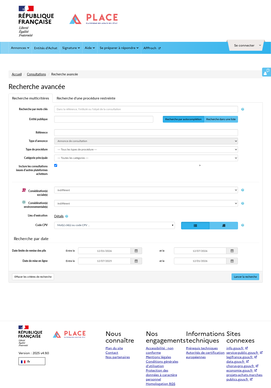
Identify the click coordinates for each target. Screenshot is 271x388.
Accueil (17, 74)
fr (25, 361)
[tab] (30, 98)
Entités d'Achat (45, 48)
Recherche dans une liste (221, 119)
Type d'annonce (38, 141)
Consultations (36, 74)
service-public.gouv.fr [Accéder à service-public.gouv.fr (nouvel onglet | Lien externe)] (244, 352)
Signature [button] (71, 47)
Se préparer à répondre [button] (119, 47)
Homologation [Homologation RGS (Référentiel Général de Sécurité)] (160, 383)
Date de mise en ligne (35, 261)
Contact (112, 352)
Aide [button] (90, 47)
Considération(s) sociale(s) (35, 192)
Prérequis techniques (202, 348)
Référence (42, 132)
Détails (59, 216)
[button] (246, 45)
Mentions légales (158, 357)
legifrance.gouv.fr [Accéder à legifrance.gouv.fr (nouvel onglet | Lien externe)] (241, 357)
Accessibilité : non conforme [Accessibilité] (160, 350)
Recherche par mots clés (33, 109)
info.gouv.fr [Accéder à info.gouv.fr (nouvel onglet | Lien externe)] (237, 348)
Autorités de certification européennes (205, 354)
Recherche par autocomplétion (183, 119)
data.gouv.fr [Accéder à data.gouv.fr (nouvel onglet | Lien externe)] (237, 361)
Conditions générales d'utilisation (162, 363)
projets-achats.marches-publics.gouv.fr (244, 376)
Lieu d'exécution (38, 215)
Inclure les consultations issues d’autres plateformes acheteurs (32, 170)
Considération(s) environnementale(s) (35, 204)
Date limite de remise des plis (29, 250)
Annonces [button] (20, 47)
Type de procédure (37, 149)
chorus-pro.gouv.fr (242, 366)
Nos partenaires (118, 357)
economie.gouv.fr (241, 370)
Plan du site (114, 348)
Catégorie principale (36, 158)
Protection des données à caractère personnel (161, 374)
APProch (152, 48)
